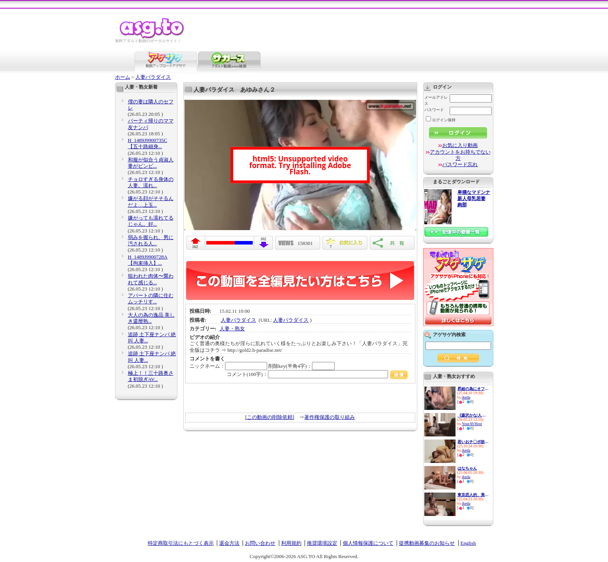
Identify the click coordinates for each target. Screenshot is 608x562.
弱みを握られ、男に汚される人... (151, 240)
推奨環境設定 (322, 543)
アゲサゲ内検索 (449, 334)
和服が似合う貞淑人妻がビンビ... (151, 163)
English (468, 543)
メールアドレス (436, 100)
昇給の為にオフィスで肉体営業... (473, 388)
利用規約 (291, 543)
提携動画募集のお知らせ (427, 543)
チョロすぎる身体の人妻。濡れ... (151, 182)
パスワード (434, 110)
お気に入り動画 (460, 145)
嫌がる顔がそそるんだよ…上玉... (151, 201)
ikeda (466, 397)
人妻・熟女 (232, 329)
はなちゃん (467, 468)
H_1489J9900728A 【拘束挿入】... (148, 260)
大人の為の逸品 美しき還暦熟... (151, 318)
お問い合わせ (260, 543)
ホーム (122, 77)
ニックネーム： (228, 366)
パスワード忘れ (460, 164)
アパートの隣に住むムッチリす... (151, 299)
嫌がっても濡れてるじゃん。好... (151, 221)
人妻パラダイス (153, 77)
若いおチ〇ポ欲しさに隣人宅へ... (473, 442)
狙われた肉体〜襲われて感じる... (151, 279)
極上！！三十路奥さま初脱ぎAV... (151, 376)
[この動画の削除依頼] (269, 417)
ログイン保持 (441, 120)
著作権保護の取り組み (329, 417)
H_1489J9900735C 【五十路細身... (147, 143)
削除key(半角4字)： (301, 366)
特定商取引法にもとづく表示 (181, 543)
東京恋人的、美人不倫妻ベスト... (473, 495)
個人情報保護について (368, 543)
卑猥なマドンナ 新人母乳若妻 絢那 (473, 199)
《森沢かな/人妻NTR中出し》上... (473, 415)
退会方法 (229, 543)
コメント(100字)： (317, 374)
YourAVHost (472, 424)
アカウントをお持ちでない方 (460, 155)
